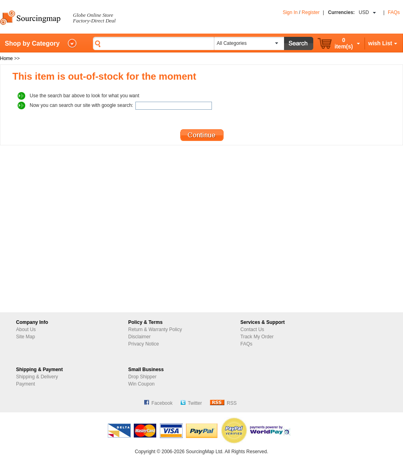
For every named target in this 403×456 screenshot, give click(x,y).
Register (311, 12)
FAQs (394, 12)
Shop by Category (32, 43)
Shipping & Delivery (37, 377)
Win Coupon (141, 384)
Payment (25, 384)
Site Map (25, 336)
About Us (26, 329)
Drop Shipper (142, 377)
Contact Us (252, 329)
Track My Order (257, 336)
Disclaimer (139, 336)
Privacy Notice (143, 344)
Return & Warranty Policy (155, 329)
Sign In (290, 12)
